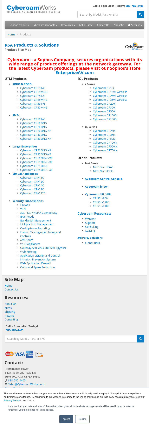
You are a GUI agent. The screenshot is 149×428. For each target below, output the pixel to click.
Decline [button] (82, 419)
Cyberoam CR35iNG (32, 103)
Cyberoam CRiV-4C (32, 185)
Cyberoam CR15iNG (32, 88)
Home (11, 34)
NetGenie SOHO (103, 171)
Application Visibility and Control (40, 255)
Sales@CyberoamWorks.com (26, 384)
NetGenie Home (103, 167)
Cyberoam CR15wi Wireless (110, 92)
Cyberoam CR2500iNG (34, 166)
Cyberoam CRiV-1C (32, 177)
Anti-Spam (26, 240)
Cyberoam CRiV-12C (32, 193)
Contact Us (103, 25)
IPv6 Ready (27, 216)
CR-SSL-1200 (101, 202)
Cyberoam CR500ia (105, 146)
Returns (9, 315)
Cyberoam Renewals (44, 25)
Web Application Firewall (35, 263)
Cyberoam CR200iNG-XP (35, 131)
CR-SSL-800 (100, 198)
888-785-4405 (134, 6)
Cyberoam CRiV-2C (32, 181)
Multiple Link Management (37, 224)
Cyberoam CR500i (104, 111)
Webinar (90, 219)
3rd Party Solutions (90, 237)
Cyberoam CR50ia (104, 138)
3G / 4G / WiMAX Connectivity (38, 212)
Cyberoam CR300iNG (33, 135)
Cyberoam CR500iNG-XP (35, 150)
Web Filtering (28, 251)
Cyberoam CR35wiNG (33, 107)
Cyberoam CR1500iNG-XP (36, 162)
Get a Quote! (86, 25)
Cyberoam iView (96, 186)
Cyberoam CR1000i (105, 115)
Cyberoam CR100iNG (33, 123)
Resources (68, 25)
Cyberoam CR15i (103, 88)
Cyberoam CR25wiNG (33, 99)
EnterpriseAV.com (74, 72)
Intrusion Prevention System (38, 259)
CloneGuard (92, 243)
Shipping (10, 311)
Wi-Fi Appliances (30, 244)
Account (135, 25)
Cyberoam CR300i (104, 107)
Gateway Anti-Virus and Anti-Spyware (43, 248)
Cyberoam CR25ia (104, 131)
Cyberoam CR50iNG (32, 119)
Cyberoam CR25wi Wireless (110, 96)
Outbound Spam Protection (37, 267)
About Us (119, 25)
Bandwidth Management (35, 220)
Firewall (25, 205)
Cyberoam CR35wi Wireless (110, 99)
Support (90, 223)
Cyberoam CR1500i (105, 119)
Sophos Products (19, 25)
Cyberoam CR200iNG (33, 127)
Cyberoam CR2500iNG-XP (36, 170)
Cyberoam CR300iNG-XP (35, 138)
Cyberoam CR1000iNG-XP (36, 158)
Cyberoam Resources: (94, 213)
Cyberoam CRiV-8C (32, 189)
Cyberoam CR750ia (105, 150)
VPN (23, 209)
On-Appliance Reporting (35, 228)
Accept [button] (66, 419)
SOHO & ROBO (22, 84)
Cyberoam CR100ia (105, 142)
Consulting (91, 227)
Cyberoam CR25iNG (32, 96)
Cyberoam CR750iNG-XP (35, 154)
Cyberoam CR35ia (104, 135)
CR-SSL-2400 (101, 206)
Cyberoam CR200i (104, 103)
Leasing (90, 230)
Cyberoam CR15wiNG (33, 92)
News (8, 308)
